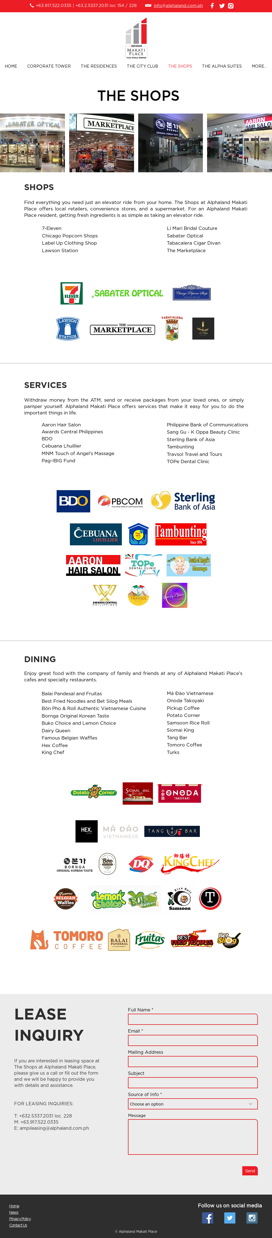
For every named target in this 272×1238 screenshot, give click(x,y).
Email (134, 1031)
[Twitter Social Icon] (229, 1218)
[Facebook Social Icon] (207, 1218)
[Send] (250, 1170)
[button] (32, 143)
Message (137, 1116)
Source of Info (143, 1094)
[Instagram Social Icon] (252, 1218)
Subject (136, 1073)
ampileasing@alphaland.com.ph (54, 1128)
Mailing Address (145, 1052)
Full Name (139, 1010)
